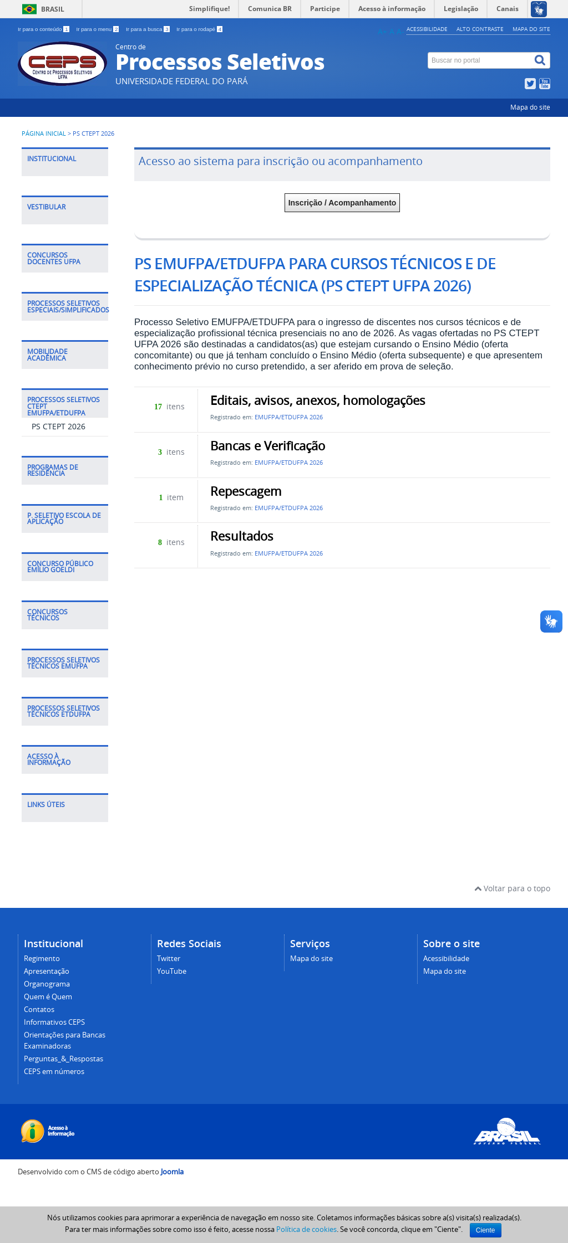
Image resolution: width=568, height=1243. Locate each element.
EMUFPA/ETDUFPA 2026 (289, 417)
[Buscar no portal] (480, 60)
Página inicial (44, 133)
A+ (382, 31)
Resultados (241, 536)
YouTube (171, 971)
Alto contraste (480, 29)
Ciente (485, 1230)
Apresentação (46, 971)
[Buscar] (540, 60)
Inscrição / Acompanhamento (342, 202)
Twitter (168, 958)
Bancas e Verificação (267, 446)
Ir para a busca (148, 29)
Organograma (47, 984)
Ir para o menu (98, 29)
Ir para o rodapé (199, 29)
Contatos (39, 1009)
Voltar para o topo (512, 888)
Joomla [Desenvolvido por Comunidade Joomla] (172, 1172)
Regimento (42, 958)
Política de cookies (306, 1229)
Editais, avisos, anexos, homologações (317, 400)
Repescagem (245, 491)
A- (400, 31)
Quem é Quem (48, 996)
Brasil (52, 9)
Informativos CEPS (54, 1022)
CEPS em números (54, 1071)
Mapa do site (531, 29)
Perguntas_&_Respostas (63, 1059)
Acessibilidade (427, 29)
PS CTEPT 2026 (58, 426)
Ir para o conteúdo (44, 29)
